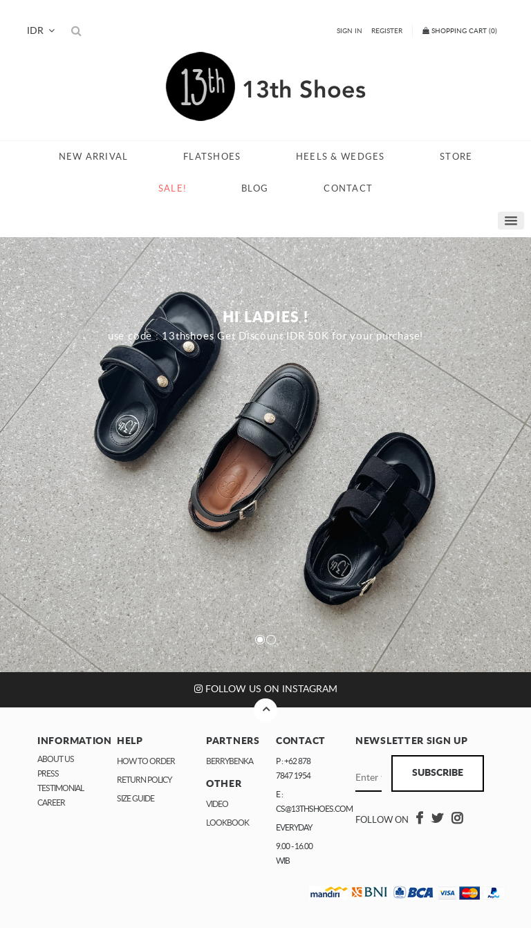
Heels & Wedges (340, 157)
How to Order (146, 761)
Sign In (349, 31)
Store (456, 157)
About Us (55, 759)
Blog (255, 189)
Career (51, 803)
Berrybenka (229, 761)
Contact (348, 189)
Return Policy (144, 780)
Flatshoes (212, 157)
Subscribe (437, 773)
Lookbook (227, 823)
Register (386, 31)
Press (48, 774)
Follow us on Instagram (265, 689)
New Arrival (94, 157)
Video (217, 804)
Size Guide (135, 799)
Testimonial (60, 788)
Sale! (172, 189)
